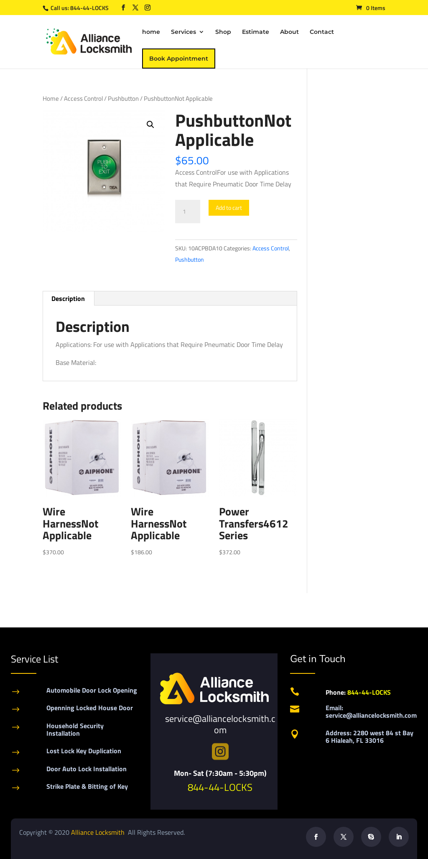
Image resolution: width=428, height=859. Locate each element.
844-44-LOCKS (90, 7)
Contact (322, 32)
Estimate (255, 32)
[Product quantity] (187, 211)
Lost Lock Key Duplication (83, 751)
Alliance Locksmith (98, 832)
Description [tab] (68, 298)
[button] (150, 124)
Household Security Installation (75, 729)
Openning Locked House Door (89, 708)
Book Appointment (178, 58)
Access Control (83, 98)
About (289, 32)
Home (51, 98)
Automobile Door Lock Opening (91, 690)
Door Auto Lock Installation (86, 769)
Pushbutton (123, 98)
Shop (223, 32)
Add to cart (229, 207)
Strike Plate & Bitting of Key (87, 786)
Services (183, 32)
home (151, 32)
